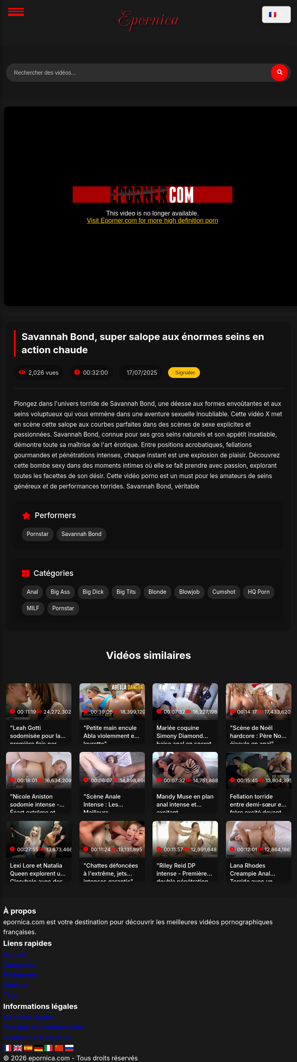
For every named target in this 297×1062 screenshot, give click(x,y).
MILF (33, 608)
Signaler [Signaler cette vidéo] (185, 373)
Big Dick (93, 592)
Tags (10, 995)
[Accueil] (148, 22)
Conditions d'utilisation (37, 1038)
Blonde (157, 592)
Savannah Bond (81, 534)
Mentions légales (28, 1017)
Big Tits (126, 592)
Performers (20, 975)
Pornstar (38, 534)
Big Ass (60, 592)
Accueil (14, 954)
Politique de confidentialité (43, 1027)
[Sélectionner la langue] (276, 14)
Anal (32, 592)
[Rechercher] (279, 72)
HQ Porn (258, 592)
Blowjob (189, 592)
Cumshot (224, 592)
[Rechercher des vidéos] (148, 72)
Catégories (19, 965)
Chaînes (15, 985)
